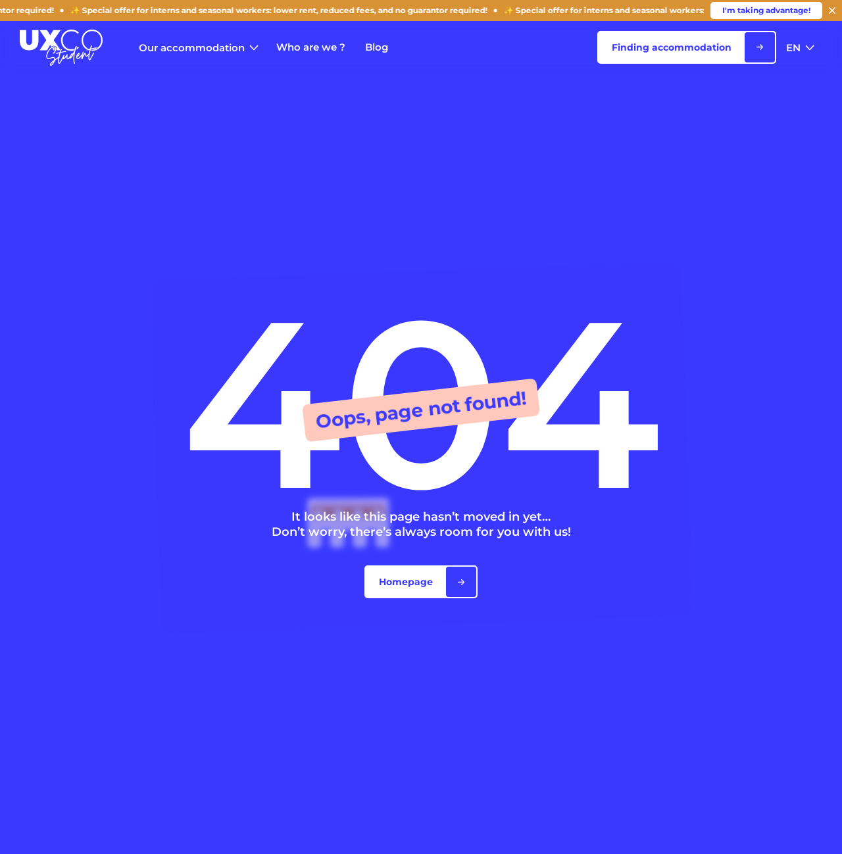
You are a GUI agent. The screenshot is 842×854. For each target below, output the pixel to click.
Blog (376, 47)
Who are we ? (310, 47)
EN (800, 47)
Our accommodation (199, 47)
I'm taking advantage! (766, 10)
